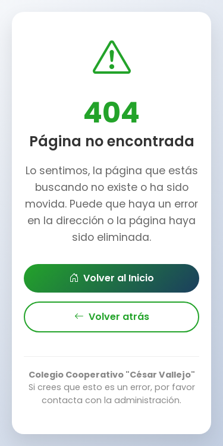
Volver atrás (111, 317)
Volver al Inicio (111, 278)
